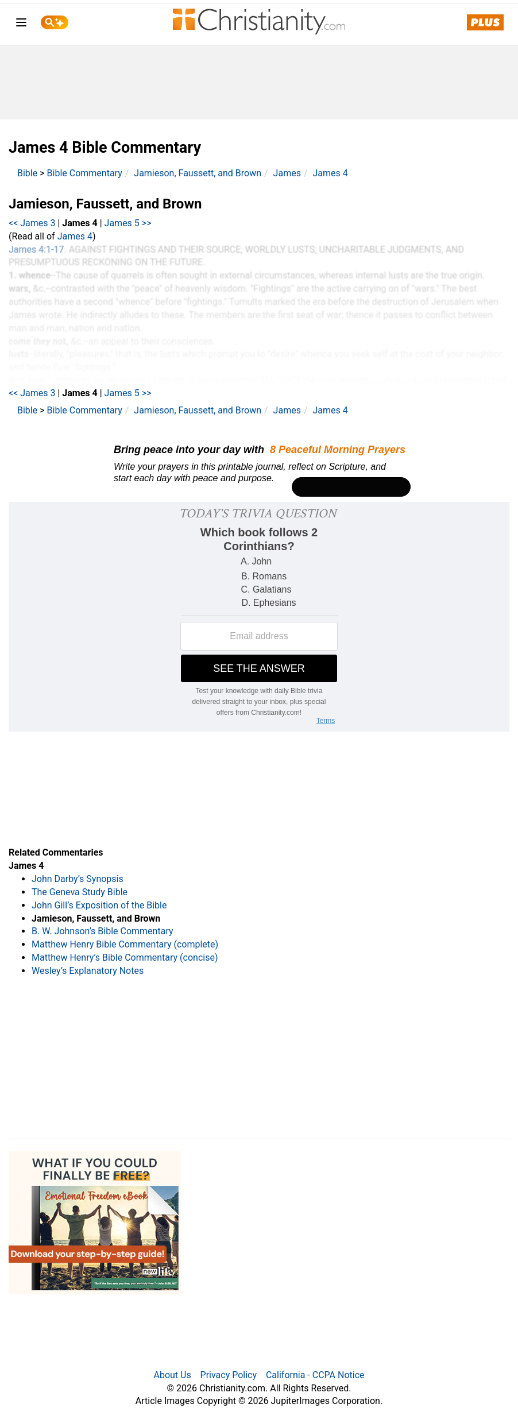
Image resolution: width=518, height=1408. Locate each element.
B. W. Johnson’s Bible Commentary (102, 931)
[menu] (21, 24)
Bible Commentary (84, 173)
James (287, 173)
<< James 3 (32, 223)
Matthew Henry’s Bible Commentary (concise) (125, 957)
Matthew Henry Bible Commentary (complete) (125, 944)
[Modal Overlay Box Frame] (259, 468)
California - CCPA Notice (315, 1375)
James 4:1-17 (36, 249)
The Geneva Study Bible (79, 892)
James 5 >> (128, 223)
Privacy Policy (228, 1375)
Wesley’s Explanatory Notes (88, 970)
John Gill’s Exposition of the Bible (99, 905)
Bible (27, 173)
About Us (172, 1375)
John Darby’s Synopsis (77, 878)
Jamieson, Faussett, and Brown (197, 173)
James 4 (329, 173)
